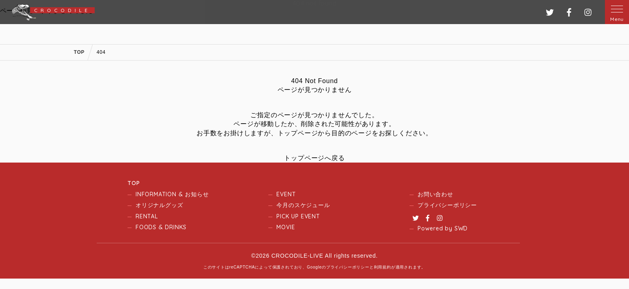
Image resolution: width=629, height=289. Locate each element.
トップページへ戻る (314, 158)
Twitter (416, 218)
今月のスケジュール (303, 205)
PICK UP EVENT (298, 216)
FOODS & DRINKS (161, 227)
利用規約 (382, 267)
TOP (134, 183)
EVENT (286, 194)
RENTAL (147, 216)
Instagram (440, 218)
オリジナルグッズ (159, 205)
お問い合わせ (435, 194)
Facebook (428, 218)
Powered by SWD (443, 228)
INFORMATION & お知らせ (172, 194)
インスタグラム (588, 12)
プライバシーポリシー (447, 205)
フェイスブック (569, 12)
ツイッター (550, 12)
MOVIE (285, 227)
